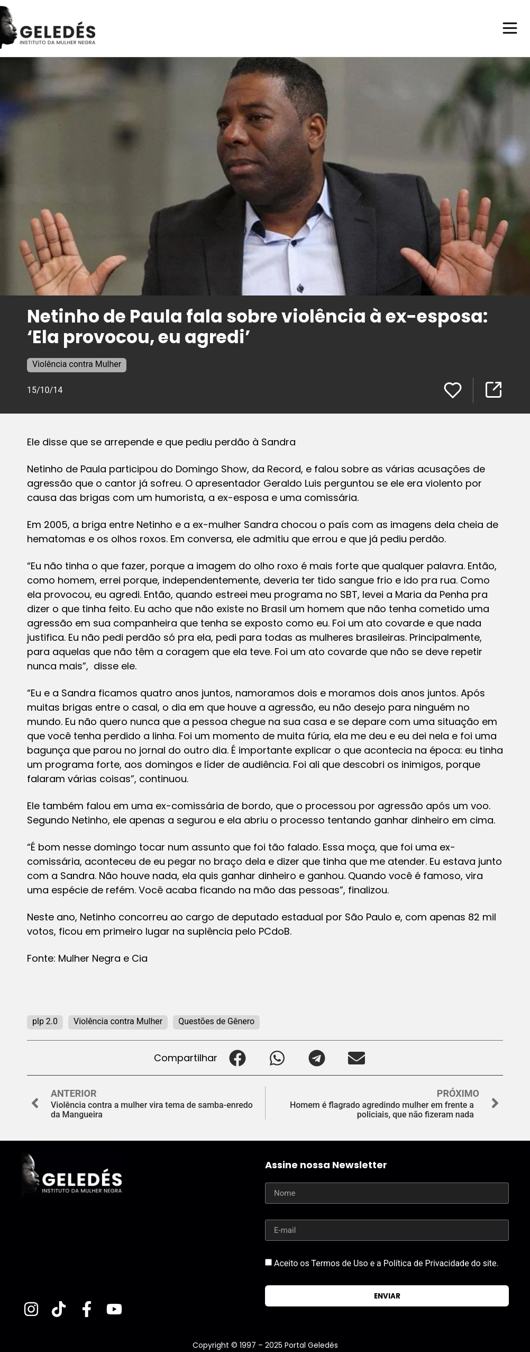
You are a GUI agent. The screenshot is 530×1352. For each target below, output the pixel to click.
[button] (237, 1057)
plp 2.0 (45, 1021)
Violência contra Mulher (76, 364)
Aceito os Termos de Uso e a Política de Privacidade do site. (386, 1263)
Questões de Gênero (216, 1021)
